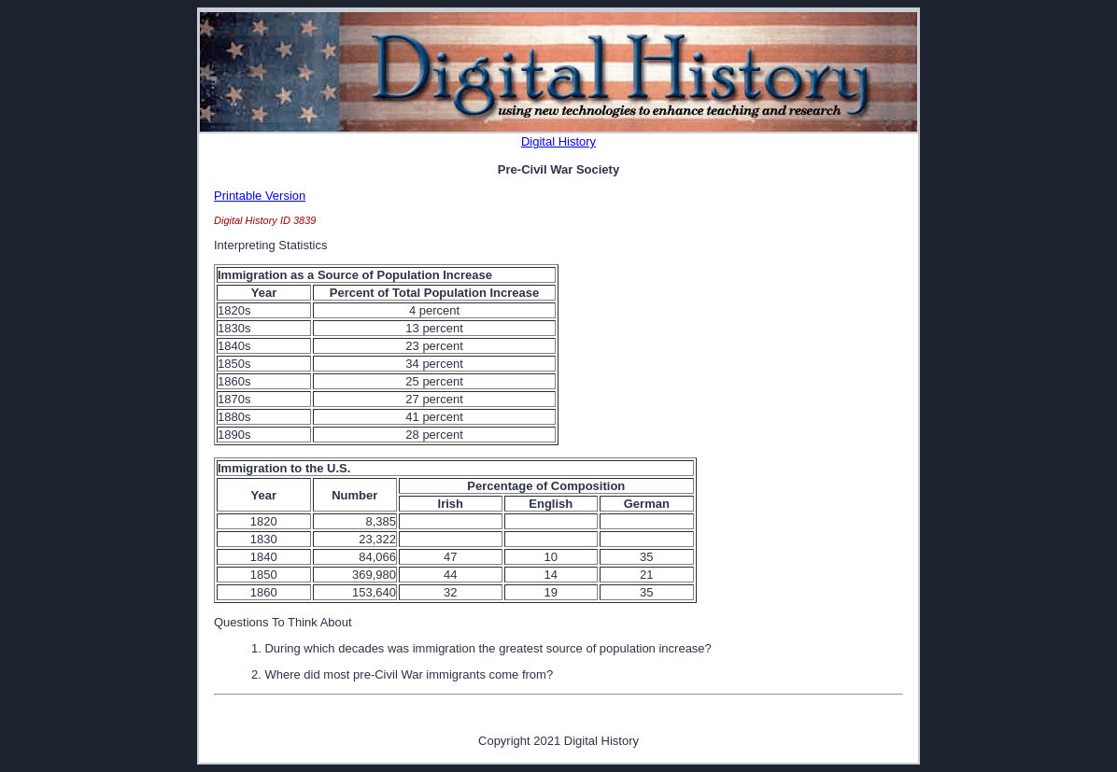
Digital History (558, 141)
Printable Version (259, 196)
